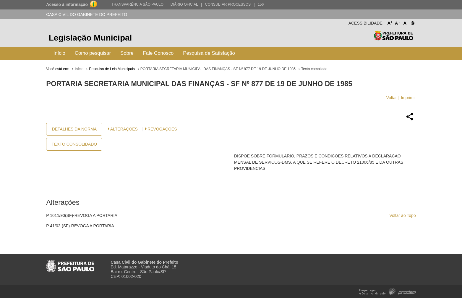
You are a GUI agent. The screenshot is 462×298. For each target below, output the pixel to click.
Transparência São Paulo (137, 4)
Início (59, 53)
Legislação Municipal (90, 37)
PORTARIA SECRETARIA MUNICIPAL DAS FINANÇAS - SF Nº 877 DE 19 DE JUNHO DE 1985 (218, 69)
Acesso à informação (67, 4)
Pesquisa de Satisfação (209, 53)
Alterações (124, 129)
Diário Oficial (184, 4)
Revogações (162, 129)
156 (261, 4)
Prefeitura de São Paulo (393, 38)
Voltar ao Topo (402, 215)
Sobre (127, 53)
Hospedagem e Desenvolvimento (387, 291)
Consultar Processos (228, 4)
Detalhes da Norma (74, 129)
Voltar (391, 97)
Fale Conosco (158, 53)
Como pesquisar (93, 53)
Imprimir (408, 97)
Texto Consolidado (74, 144)
